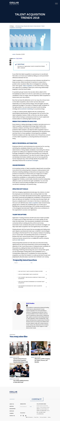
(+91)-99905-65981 (43, 410)
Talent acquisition (28, 86)
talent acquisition (33, 203)
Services (12, 406)
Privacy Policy (36, 417)
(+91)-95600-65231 (40, 414)
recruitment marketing (26, 109)
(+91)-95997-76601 (41, 412)
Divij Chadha (19, 58)
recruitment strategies (31, 161)
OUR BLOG (12, 411)
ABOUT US (12, 404)
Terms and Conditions (43, 417)
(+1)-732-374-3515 (43, 409)
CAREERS (12, 413)
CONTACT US (12, 415)
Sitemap (49, 417)
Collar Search (21, 240)
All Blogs (12, 26)
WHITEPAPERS (12, 408)
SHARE (11, 58)
